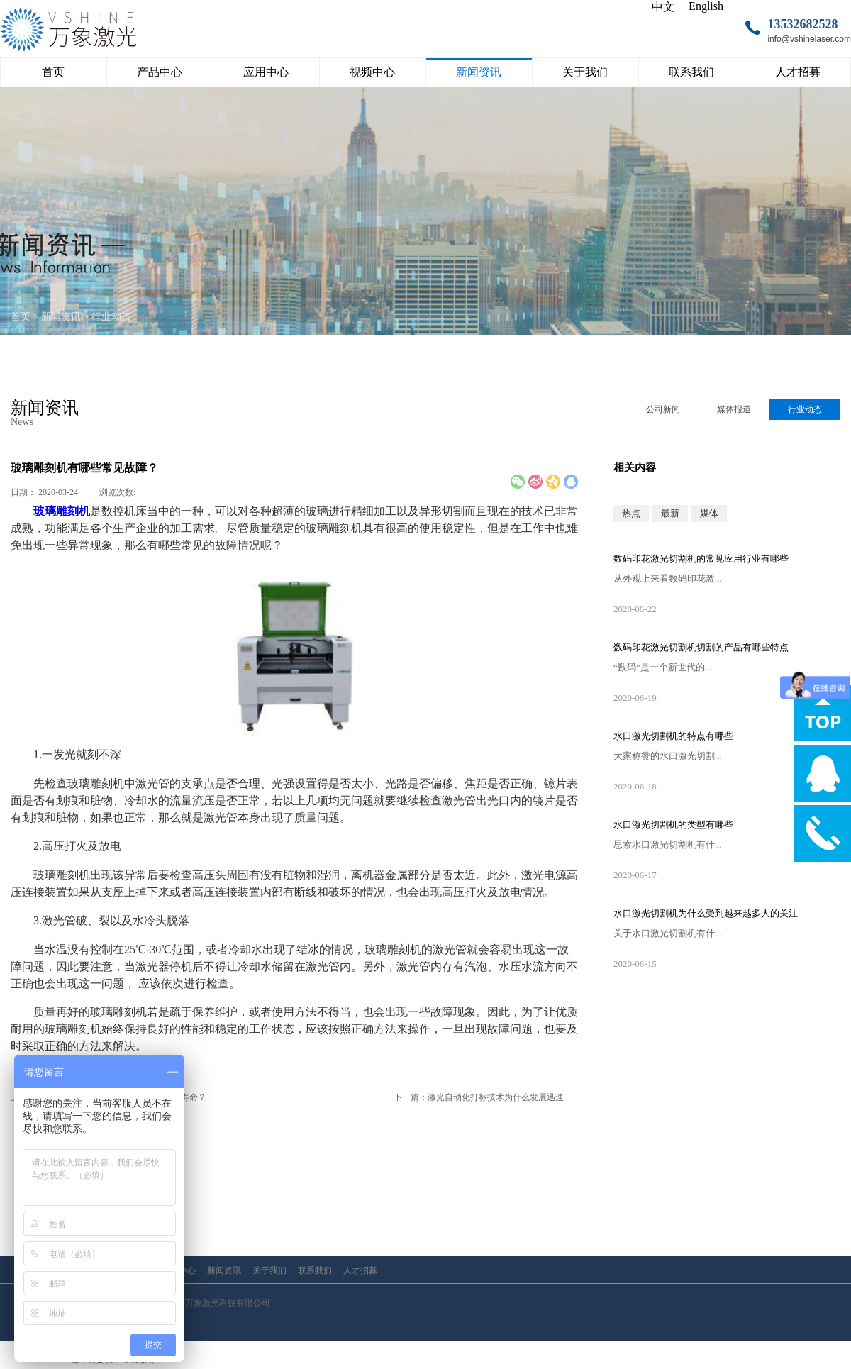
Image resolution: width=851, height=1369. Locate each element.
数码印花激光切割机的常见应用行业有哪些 (701, 558)
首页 (53, 72)
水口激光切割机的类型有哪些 (673, 824)
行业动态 (111, 316)
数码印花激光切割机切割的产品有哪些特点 (701, 647)
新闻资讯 (61, 316)
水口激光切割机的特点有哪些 (673, 736)
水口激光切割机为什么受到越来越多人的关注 (705, 913)
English (706, 6)
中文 (663, 7)
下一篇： (479, 1097)
